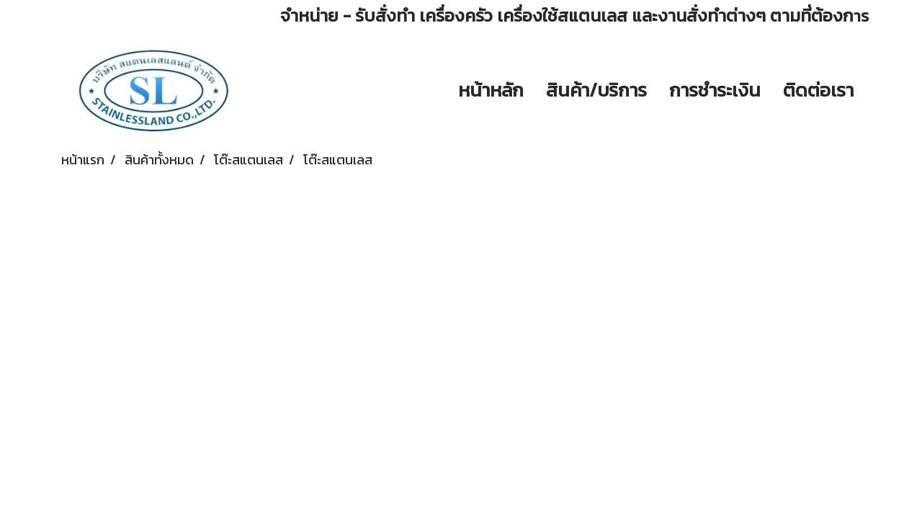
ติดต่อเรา (818, 90)
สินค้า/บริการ (596, 90)
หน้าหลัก (491, 90)
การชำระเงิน (715, 90)
